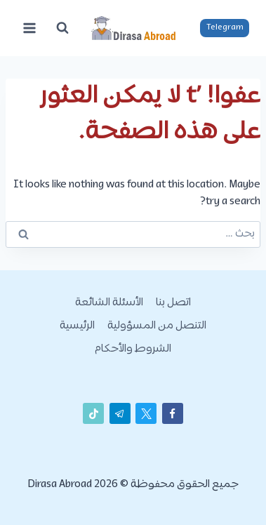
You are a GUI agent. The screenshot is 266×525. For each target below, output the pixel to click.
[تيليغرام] (120, 413)
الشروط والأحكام (133, 349)
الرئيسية (77, 326)
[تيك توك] (93, 413)
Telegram (225, 27)
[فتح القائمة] (30, 28)
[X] (146, 413)
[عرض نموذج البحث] (62, 28)
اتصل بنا (173, 303)
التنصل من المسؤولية (156, 326)
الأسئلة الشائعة (109, 303)
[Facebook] (172, 413)
